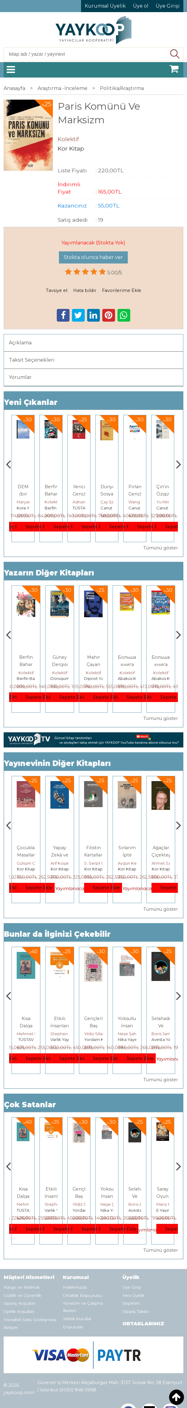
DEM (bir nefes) (51, 494)
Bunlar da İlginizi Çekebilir (57, 934)
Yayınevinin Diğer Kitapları (57, 763)
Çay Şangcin (140, 501)
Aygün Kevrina (165, 863)
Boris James (168, 1204)
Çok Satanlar (30, 1104)
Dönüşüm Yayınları (102, 678)
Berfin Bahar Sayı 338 (59, 664)
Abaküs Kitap (164, 678)
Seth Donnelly (31, 863)
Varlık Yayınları (98, 1039)
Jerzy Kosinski (30, 1033)
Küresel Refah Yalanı (26, 855)
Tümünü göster (160, 548)
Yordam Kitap (131, 1039)
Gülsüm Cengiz (65, 863)
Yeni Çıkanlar (30, 402)
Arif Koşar (93, 863)
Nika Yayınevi (164, 1039)
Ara (175, 54)
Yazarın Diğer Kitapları (49, 572)
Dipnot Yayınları (133, 678)
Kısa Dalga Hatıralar (59, 1026)
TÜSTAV (108, 507)
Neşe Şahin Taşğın (169, 1033)
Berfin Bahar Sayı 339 (26, 664)
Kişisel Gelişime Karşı (26, 494)
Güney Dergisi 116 (93, 664)
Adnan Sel (110, 501)
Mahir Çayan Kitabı (127, 664)
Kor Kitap (26, 868)
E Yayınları (26, 1039)
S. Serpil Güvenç (134, 863)
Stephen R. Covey (102, 1033)
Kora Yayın (55, 507)
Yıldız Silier (128, 1033)
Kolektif (80, 501)
